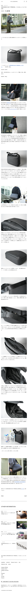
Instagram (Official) (4, 567)
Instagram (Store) (4, 568)
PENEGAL (8, 102)
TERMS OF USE (4, 564)
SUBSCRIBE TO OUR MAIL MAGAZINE (9, 581)
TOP (2, 555)
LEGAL (9, 564)
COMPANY (3, 562)
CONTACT (8, 562)
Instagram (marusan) (4, 570)
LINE (2, 574)
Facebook (3, 573)
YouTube (2, 576)
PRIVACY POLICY (14, 562)
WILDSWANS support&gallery (20, 481)
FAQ (19, 562)
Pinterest (2, 577)
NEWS (4, 555)
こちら (22, 488)
